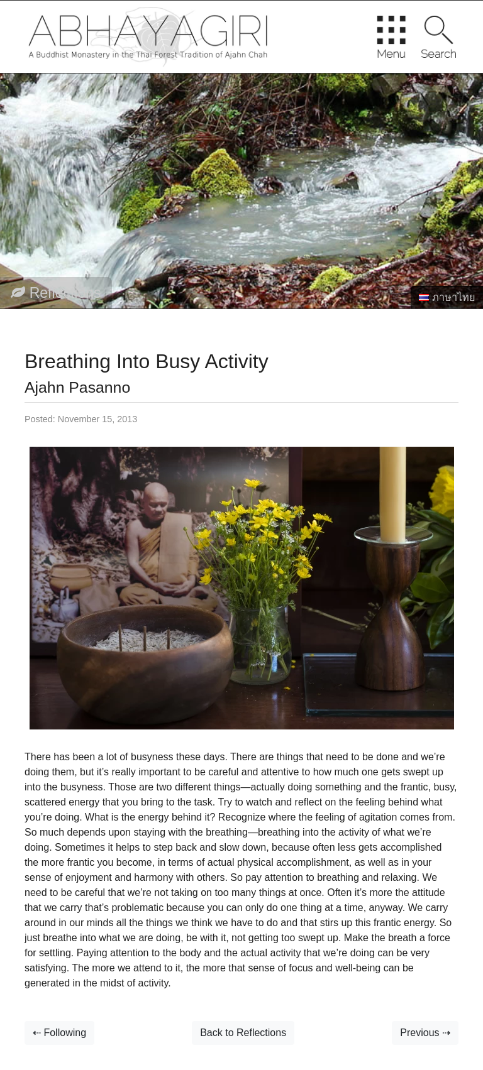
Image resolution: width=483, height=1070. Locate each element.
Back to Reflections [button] (243, 1032)
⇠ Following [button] (59, 1032)
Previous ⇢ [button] (425, 1032)
